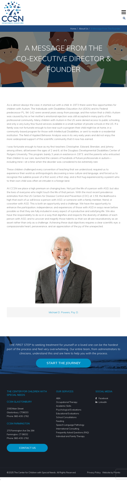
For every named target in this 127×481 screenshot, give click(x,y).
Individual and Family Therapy (70, 436)
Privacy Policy (94, 472)
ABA (58, 398)
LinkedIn (103, 402)
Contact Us (27, 447)
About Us (83, 28)
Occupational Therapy (66, 402)
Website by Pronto (111, 472)
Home (73, 28)
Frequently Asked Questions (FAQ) (72, 432)
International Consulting (67, 428)
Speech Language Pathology (70, 425)
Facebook (103, 398)
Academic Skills (63, 406)
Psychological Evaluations (68, 409)
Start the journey (63, 363)
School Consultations (66, 417)
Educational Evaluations (67, 413)
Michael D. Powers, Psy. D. (63, 312)
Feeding (60, 421)
